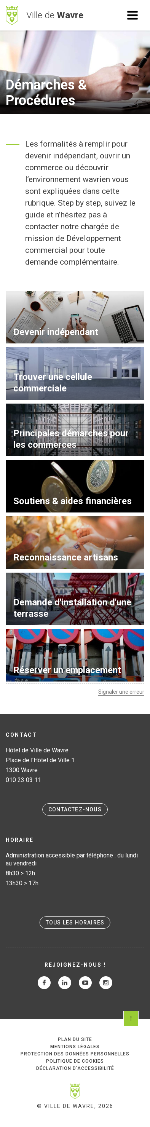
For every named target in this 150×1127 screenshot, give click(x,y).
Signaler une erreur (121, 692)
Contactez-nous (75, 809)
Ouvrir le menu (132, 15)
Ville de (54, 15)
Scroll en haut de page (131, 1018)
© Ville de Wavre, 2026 (75, 1106)
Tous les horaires (75, 922)
